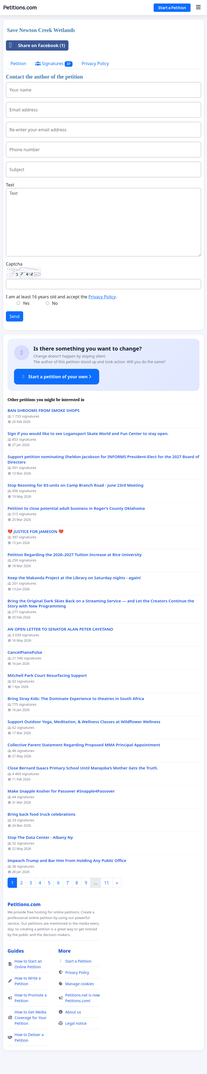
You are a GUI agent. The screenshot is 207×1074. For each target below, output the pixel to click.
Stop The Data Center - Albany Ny (40, 837)
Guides (16, 951)
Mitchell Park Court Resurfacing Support (47, 675)
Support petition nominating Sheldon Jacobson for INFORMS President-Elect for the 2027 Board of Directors (103, 459)
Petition (18, 63)
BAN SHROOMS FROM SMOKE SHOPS (44, 410)
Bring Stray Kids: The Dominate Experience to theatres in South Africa (76, 698)
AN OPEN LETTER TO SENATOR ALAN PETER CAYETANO (60, 629)
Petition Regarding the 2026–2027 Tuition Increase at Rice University (75, 554)
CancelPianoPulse (25, 652)
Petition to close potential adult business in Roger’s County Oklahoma (76, 508)
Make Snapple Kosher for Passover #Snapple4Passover (61, 791)
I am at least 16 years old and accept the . (61, 297)
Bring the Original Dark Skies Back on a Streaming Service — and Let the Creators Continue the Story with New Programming (101, 603)
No (55, 303)
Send (14, 316)
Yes (26, 303)
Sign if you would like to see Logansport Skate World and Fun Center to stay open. (88, 433)
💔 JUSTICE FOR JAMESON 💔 (36, 531)
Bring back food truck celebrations (41, 814)
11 (106, 883)
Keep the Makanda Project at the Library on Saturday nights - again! (74, 577)
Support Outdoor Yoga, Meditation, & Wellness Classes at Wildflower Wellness (84, 721)
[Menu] (198, 7)
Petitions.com (20, 7)
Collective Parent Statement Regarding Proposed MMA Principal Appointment (84, 744)
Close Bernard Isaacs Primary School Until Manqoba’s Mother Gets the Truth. (83, 768)
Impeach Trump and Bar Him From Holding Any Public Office (67, 860)
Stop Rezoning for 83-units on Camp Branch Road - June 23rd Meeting (75, 485)
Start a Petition (172, 7)
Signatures (54, 64)
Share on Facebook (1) (35, 45)
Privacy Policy (95, 63)
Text (10, 185)
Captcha (14, 264)
